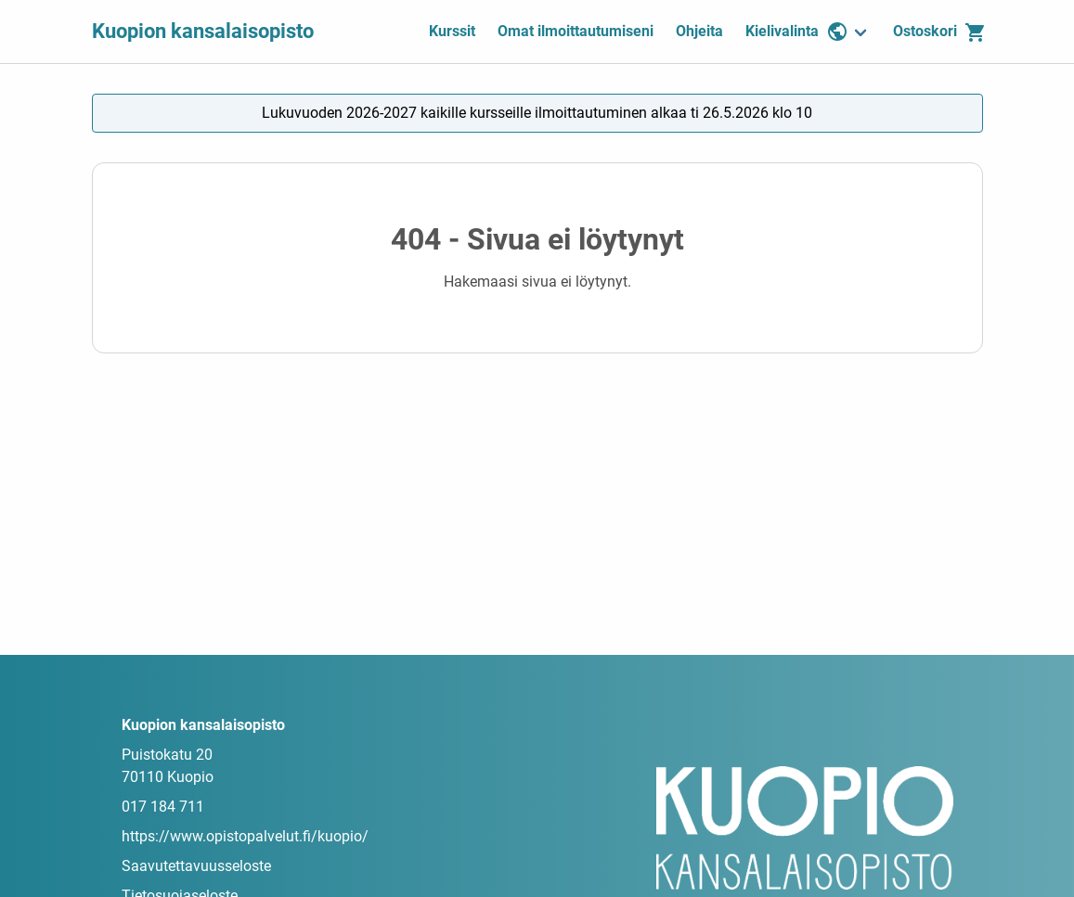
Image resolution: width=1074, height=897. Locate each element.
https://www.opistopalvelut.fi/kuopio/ (245, 836)
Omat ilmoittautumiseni (575, 31)
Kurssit (452, 31)
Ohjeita (699, 31)
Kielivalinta (796, 31)
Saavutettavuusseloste (196, 866)
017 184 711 (163, 806)
